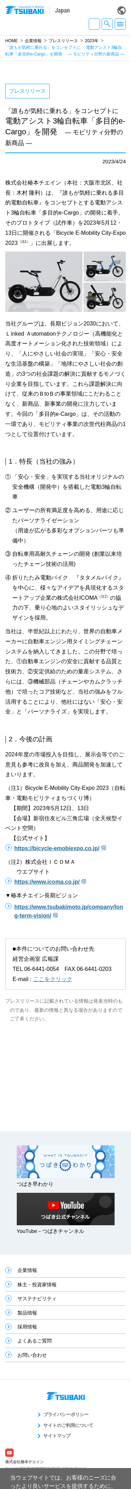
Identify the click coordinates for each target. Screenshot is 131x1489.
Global (121, 10)
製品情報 (27, 1313)
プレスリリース (63, 40)
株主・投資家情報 (37, 1284)
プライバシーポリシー (66, 1414)
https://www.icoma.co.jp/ (47, 882)
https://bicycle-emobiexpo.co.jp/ (57, 848)
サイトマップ (57, 1435)
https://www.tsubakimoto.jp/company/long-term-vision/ (68, 911)
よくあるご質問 (34, 1341)
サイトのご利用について (68, 1425)
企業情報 (33, 40)
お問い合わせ (32, 1355)
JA (94, 24)
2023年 (92, 40)
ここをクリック (52, 979)
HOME (11, 40)
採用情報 (27, 1327)
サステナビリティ (37, 1298)
